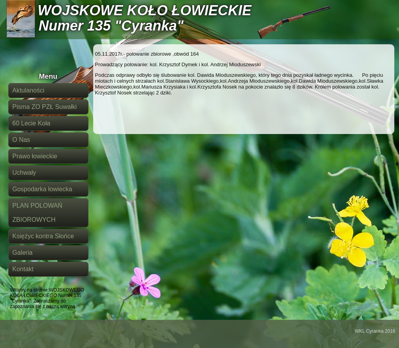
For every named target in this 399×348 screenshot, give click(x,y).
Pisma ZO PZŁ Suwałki (45, 106)
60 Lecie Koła (32, 123)
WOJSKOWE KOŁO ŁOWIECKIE (144, 10)
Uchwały (24, 172)
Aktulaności (29, 90)
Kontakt (23, 269)
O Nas (21, 139)
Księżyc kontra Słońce (43, 236)
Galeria (23, 252)
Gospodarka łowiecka (42, 189)
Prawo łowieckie (35, 156)
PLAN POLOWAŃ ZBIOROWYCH (37, 212)
